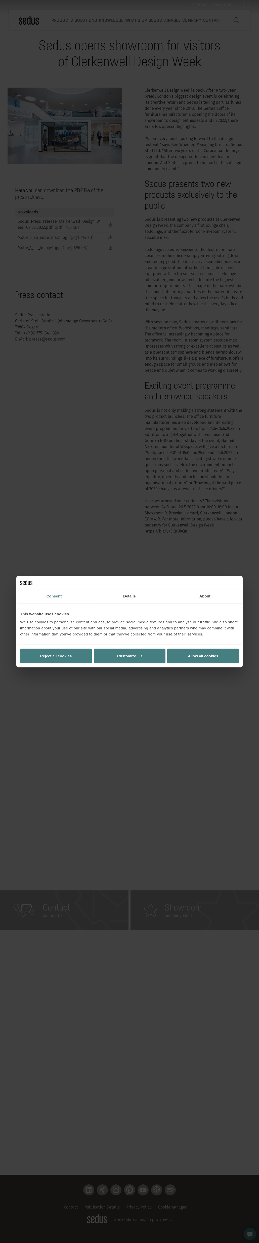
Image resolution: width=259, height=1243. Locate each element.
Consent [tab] (54, 596)
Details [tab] (129, 596)
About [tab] (204, 596)
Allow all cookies (203, 656)
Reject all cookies (56, 656)
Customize (129, 656)
